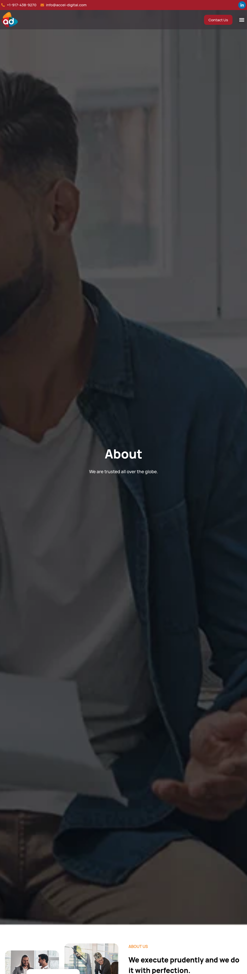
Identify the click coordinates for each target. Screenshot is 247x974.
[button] (242, 20)
